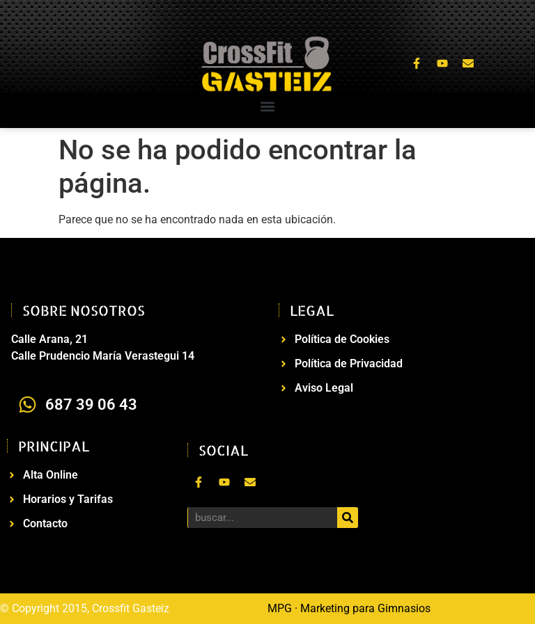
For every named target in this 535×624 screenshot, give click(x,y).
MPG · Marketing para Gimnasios (349, 608)
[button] (267, 106)
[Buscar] (347, 517)
